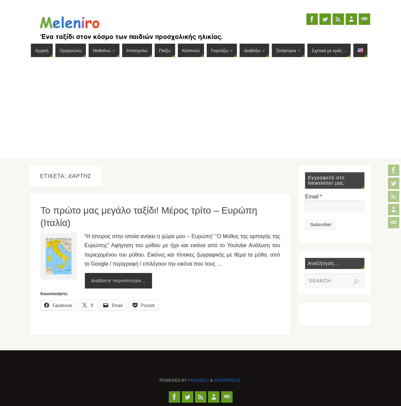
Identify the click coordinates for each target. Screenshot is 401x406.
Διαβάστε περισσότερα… (118, 280)
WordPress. (228, 380)
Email (313, 196)
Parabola (198, 380)
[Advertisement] (200, 111)
